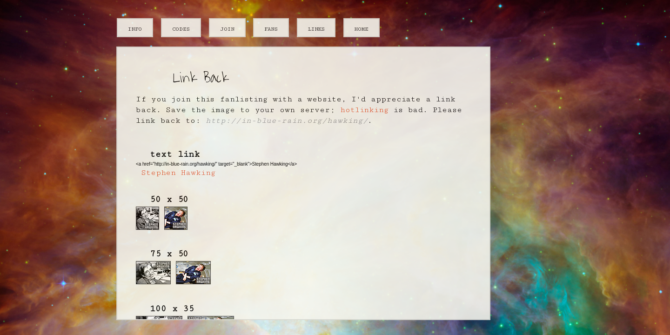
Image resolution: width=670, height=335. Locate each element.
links (316, 28)
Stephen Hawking (178, 172)
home (361, 28)
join (227, 28)
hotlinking (364, 109)
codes (181, 28)
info (135, 28)
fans (271, 28)
